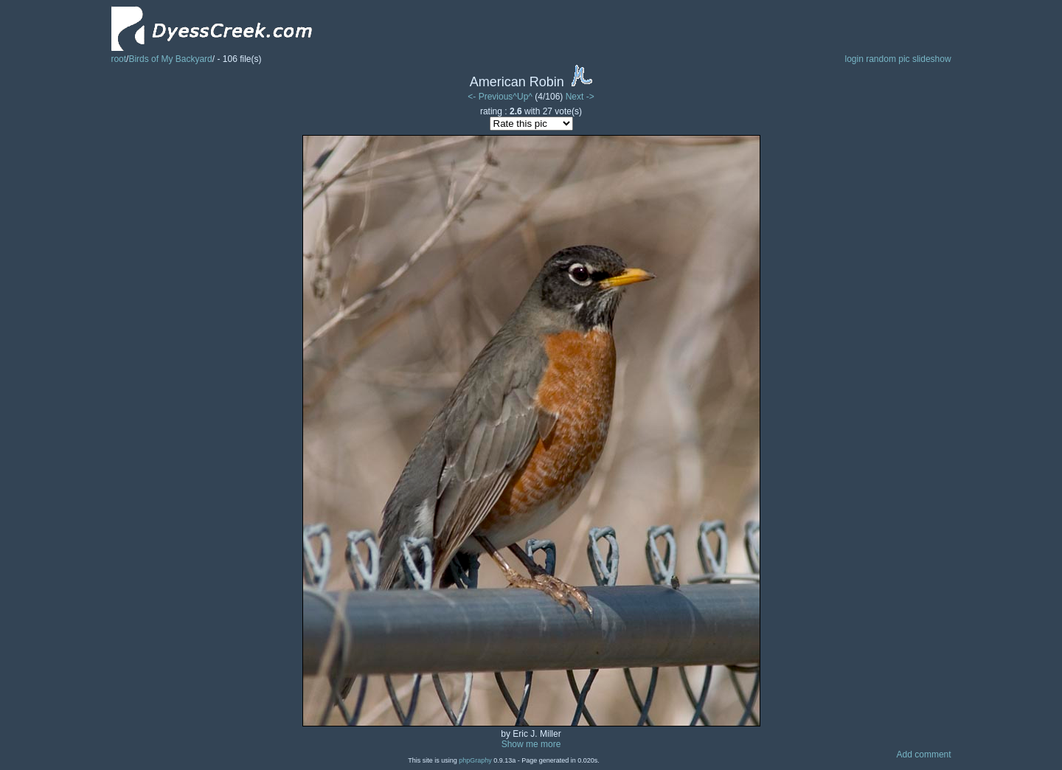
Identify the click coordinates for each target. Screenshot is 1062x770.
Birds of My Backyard (170, 59)
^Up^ (522, 96)
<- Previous (490, 96)
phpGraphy (475, 760)
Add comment (924, 754)
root (118, 59)
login (853, 59)
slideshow (931, 59)
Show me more (531, 744)
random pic (887, 59)
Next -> (580, 96)
